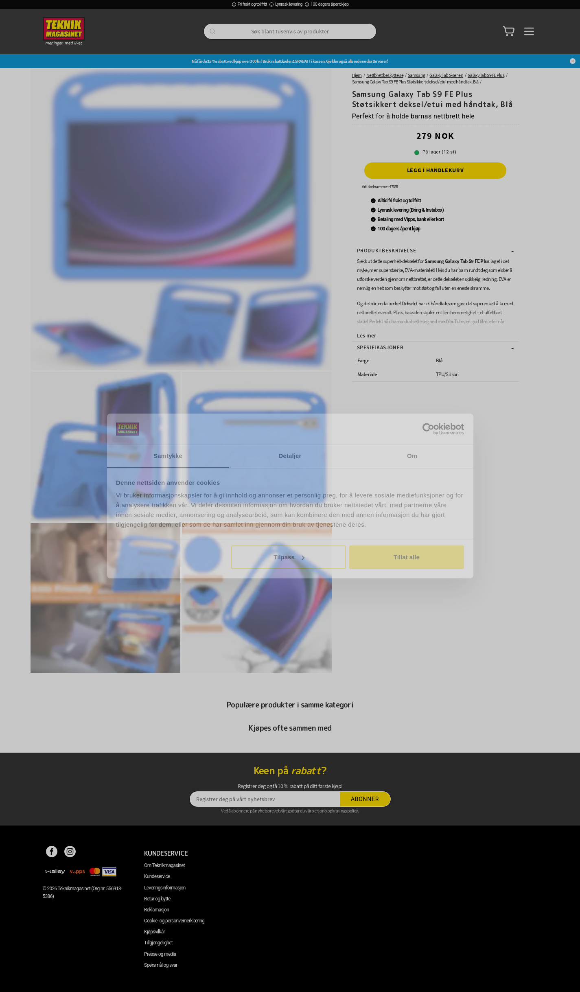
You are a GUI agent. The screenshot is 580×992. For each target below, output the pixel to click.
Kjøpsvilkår (154, 932)
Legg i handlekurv (435, 170)
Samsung (416, 75)
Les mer (366, 335)
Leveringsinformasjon (165, 888)
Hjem (357, 75)
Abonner (365, 799)
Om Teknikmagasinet (164, 865)
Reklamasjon (156, 910)
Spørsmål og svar (160, 965)
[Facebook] (52, 853)
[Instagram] (70, 853)
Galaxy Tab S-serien (446, 75)
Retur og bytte (157, 899)
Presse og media (160, 954)
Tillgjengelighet (158, 943)
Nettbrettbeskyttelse (384, 75)
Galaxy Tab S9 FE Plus (486, 75)
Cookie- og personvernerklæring (174, 921)
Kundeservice (157, 876)
